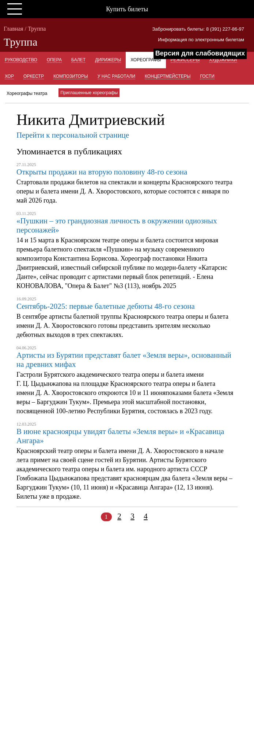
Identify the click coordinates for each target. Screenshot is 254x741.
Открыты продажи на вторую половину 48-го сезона (101, 172)
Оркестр (33, 76)
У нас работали (116, 76)
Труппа (37, 29)
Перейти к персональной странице (72, 135)
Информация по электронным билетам (201, 39)
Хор (9, 76)
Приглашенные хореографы (89, 92)
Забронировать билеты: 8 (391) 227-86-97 (198, 29)
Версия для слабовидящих (200, 53)
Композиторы (70, 76)
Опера (54, 59)
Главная (13, 29)
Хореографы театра (27, 93)
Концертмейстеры (167, 76)
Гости (207, 76)
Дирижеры (108, 59)
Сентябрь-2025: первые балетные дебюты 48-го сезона (105, 306)
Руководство (21, 59)
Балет (78, 59)
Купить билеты (127, 9)
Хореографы (145, 59)
